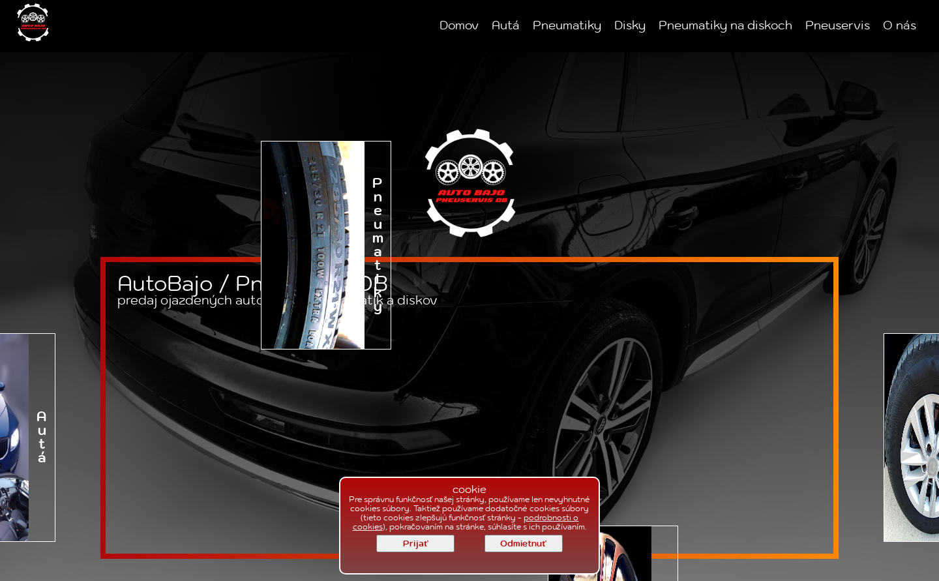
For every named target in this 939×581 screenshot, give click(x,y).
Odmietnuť (523, 543)
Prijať (415, 543)
